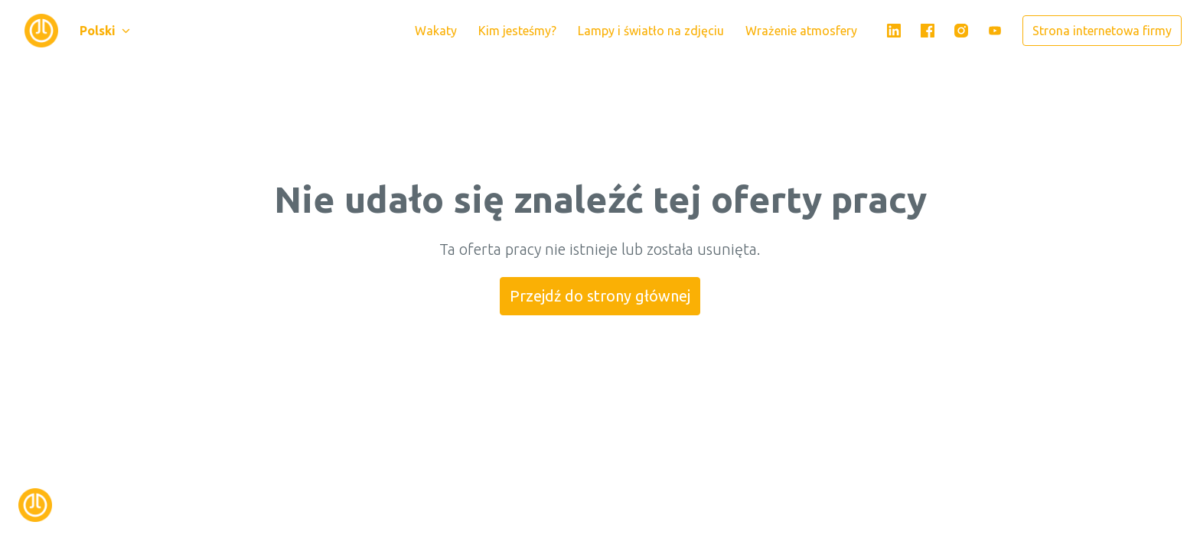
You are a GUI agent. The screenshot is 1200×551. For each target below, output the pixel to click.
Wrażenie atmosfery (801, 30)
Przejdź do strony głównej (600, 296)
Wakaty (436, 30)
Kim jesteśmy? (517, 30)
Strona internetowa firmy (1102, 30)
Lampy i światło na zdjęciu (651, 30)
